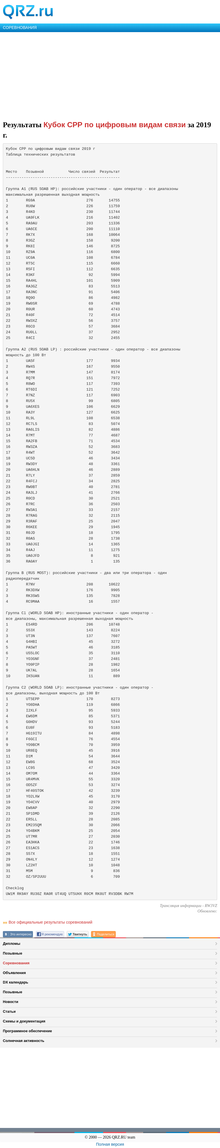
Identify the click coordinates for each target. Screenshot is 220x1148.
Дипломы (11, 943)
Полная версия (110, 1144)
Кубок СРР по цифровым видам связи (115, 124)
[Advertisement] (110, 75)
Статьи (9, 1011)
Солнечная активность (23, 1041)
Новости (10, 1002)
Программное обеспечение (27, 1031)
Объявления (14, 973)
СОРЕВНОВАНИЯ (20, 27)
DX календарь (15, 982)
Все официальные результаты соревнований (50, 922)
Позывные (12, 953)
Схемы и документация (24, 1021)
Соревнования (16, 963)
